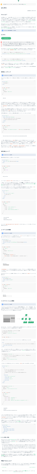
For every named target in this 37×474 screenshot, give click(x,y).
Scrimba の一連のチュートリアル (10, 67)
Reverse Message (6, 264)
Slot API (13, 441)
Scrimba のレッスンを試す (8, 75)
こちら (25, 4)
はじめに (3, 34)
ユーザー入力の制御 (6, 229)
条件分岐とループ (5, 151)
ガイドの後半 (18, 421)
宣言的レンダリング (6, 72)
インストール (6, 38)
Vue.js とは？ (4, 14)
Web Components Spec (12, 439)
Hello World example (10, 48)
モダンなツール (30, 20)
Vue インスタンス (32, 467)
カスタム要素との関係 (5, 437)
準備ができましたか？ (6, 460)
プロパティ (23, 350)
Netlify (15, 471)
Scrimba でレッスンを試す (8, 154)
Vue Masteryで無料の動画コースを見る (10, 30)
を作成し (13, 49)
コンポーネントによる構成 (7, 301)
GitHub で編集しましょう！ (26, 470)
